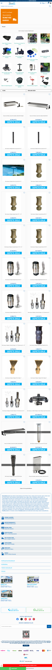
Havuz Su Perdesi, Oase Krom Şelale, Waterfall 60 (39, 115)
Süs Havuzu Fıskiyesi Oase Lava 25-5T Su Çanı (38, 443)
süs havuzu (31, 508)
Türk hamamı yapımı (34, 499)
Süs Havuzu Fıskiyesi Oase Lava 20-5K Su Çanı (13, 476)
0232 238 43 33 (14, 610)
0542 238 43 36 (40, 610)
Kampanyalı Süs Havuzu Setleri (45, 81)
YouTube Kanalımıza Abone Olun (18, 665)
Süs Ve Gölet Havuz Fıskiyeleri (32, 68)
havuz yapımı (11, 499)
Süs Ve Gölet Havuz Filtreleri (6, 52)
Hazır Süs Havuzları (32, 38)
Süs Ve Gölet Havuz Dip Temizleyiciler (7, 68)
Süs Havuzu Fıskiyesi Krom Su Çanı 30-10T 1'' (13, 148)
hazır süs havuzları (44, 505)
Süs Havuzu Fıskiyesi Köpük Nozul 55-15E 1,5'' (38, 279)
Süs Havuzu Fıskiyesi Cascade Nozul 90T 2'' (39, 214)
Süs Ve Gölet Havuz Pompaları (19, 52)
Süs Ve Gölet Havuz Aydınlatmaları (19, 68)
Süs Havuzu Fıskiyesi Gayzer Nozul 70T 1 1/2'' (13, 214)
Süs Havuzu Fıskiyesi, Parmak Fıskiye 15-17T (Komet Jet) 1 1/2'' (13, 345)
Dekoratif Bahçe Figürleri (32, 81)
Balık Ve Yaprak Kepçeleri (6, 81)
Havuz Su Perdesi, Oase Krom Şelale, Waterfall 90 (13, 443)
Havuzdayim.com (20, 501)
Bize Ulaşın (26, 645)
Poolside (35, 502)
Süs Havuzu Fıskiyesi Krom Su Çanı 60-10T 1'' (13, 181)
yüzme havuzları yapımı (39, 495)
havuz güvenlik (26, 508)
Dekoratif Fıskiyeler (45, 38)
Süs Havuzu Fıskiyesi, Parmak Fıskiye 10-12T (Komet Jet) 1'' (38, 312)
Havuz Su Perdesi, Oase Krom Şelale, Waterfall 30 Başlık (13, 115)
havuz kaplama (19, 508)
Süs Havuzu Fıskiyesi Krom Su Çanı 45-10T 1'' (38, 148)
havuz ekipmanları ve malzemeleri (41, 504)
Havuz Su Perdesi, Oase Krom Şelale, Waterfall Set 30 (38, 476)
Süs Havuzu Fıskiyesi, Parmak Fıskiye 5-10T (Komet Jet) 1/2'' (13, 410)
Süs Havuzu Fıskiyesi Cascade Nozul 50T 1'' (39, 181)
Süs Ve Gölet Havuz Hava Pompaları (32, 54)
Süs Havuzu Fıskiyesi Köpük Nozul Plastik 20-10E (39, 345)
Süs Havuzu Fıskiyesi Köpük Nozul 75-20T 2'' (13, 312)
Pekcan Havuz (28, 495)
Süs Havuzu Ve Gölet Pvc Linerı (19, 39)
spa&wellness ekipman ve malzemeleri (10, 505)
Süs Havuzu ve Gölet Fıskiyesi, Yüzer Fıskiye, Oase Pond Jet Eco (38, 410)
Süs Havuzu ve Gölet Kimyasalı (45, 68)
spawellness (37, 508)
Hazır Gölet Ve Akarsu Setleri (6, 39)
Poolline (7, 502)
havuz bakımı (18, 499)
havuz (14, 508)
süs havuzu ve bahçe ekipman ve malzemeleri (28, 505)
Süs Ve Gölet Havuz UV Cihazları (45, 52)
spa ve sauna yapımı (25, 499)
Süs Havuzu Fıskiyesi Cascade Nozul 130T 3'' (39, 246)
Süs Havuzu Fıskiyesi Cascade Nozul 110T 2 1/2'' (13, 246)
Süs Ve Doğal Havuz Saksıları (19, 81)
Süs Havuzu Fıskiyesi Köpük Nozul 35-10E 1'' (13, 279)
